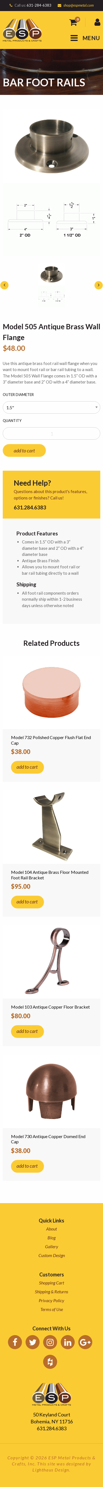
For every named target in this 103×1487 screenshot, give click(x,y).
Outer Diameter (18, 394)
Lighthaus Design (50, 1469)
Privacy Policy (51, 1300)
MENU (85, 38)
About (51, 1228)
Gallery (51, 1246)
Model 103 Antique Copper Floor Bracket (50, 1006)
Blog (51, 1237)
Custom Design (51, 1255)
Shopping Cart (51, 1282)
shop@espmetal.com (78, 5)
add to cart (24, 450)
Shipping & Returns (51, 1291)
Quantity (12, 420)
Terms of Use (51, 1309)
